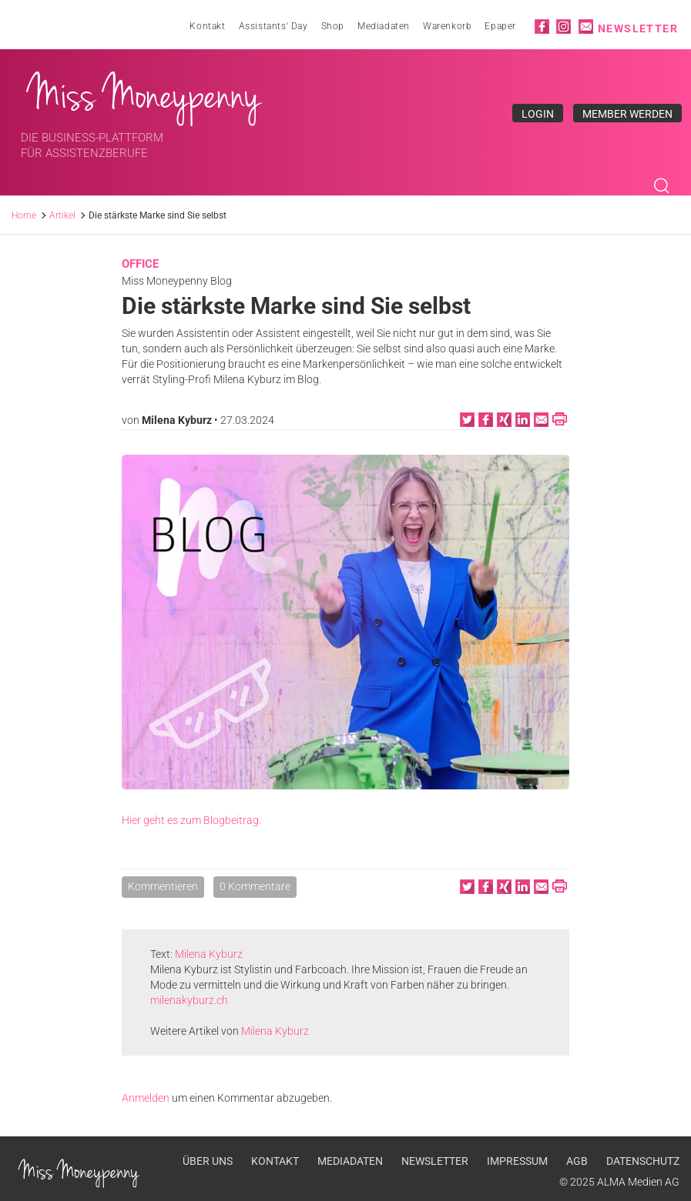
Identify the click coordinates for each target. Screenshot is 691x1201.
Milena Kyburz (177, 420)
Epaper (500, 26)
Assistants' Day (273, 26)
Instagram (563, 26)
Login (538, 114)
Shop (332, 26)
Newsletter (638, 28)
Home (24, 215)
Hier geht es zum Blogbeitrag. (191, 820)
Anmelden (145, 1098)
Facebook (542, 26)
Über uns (208, 1161)
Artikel (62, 215)
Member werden (627, 114)
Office (140, 264)
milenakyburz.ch (189, 1000)
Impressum (517, 1161)
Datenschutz (642, 1161)
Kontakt (207, 26)
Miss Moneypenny (145, 95)
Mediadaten (383, 26)
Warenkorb (447, 26)
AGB (577, 1161)
